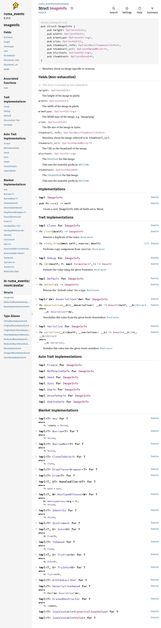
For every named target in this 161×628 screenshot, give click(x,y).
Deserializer (58, 311)
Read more (86, 237)
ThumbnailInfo (106, 45)
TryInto (64, 567)
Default (53, 278)
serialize (51, 332)
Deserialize (65, 299)
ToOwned (58, 542)
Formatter (81, 263)
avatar (65, 3)
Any (55, 418)
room (58, 3)
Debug (51, 258)
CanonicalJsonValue (90, 611)
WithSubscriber (64, 580)
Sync (50, 383)
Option (70, 30)
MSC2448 (83, 164)
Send (50, 377)
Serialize (55, 326)
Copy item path (72, 8)
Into (61, 529)
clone (48, 231)
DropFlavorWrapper (67, 469)
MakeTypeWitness (56, 501)
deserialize (52, 305)
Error (141, 305)
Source (42, 12)
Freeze (52, 365)
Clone (51, 225)
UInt (80, 30)
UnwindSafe (55, 401)
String (84, 37)
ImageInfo (55, 197)
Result (107, 263)
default (49, 284)
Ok (133, 332)
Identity (59, 510)
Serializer (57, 342)
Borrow (57, 431)
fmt (46, 263)
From (55, 475)
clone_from (52, 243)
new (52, 203)
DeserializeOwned (66, 586)
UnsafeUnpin (56, 395)
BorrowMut (60, 444)
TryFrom (64, 554)
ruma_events (46, 3)
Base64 (86, 56)
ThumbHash (54, 175)
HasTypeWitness (70, 494)
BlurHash (52, 159)
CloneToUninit (63, 456)
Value (79, 618)
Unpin (51, 389)
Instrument (61, 523)
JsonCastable (62, 611)
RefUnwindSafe (58, 371)
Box (91, 45)
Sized (64, 425)
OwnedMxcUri (96, 48)
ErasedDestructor (66, 599)
